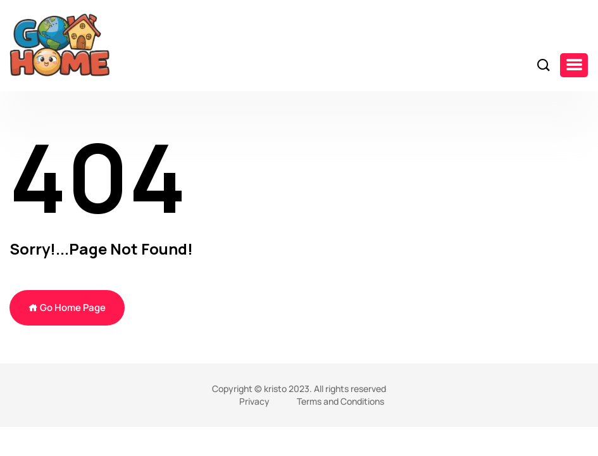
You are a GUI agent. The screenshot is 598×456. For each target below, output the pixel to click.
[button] (574, 65)
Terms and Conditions (340, 401)
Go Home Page (67, 307)
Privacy (254, 401)
